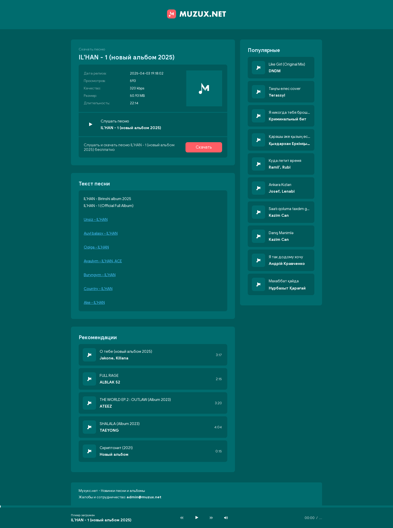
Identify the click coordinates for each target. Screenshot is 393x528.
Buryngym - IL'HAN (100, 275)
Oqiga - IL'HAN (96, 247)
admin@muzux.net (144, 497)
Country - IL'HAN (98, 288)
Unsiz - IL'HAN (96, 219)
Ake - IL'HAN (94, 302)
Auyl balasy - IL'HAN (101, 233)
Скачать (204, 147)
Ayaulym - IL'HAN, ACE (103, 261)
